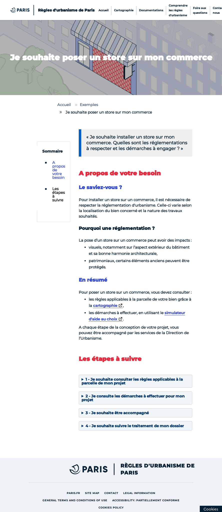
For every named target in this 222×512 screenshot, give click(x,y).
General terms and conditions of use (76, 500)
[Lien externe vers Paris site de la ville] (66, 469)
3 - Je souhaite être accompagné (117, 412)
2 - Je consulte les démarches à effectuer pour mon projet (133, 398)
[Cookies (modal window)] (211, 509)
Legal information (140, 493)
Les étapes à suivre (58, 194)
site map (93, 493)
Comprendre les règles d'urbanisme (178, 10)
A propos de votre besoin (58, 170)
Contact (112, 493)
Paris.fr (74, 493)
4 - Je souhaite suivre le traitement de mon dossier (135, 425)
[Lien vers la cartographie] (108, 305)
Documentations (151, 10)
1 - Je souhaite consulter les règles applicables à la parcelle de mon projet (132, 381)
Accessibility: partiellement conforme (147, 500)
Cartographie (124, 10)
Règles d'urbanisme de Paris (157, 469)
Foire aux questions (200, 10)
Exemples (89, 104)
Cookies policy (112, 507)
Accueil (103, 10)
